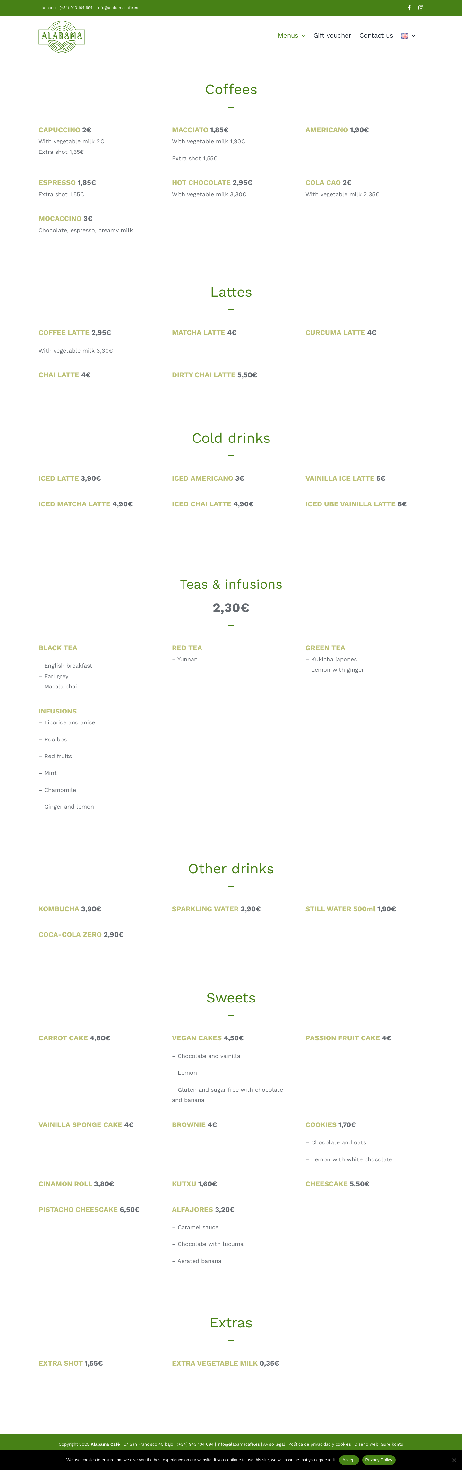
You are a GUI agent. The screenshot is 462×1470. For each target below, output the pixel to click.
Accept (348, 1459)
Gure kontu (392, 1444)
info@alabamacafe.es (117, 7)
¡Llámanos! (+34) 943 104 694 (65, 7)
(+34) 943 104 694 (195, 1444)
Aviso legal (274, 1444)
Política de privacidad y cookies (319, 1444)
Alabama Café (105, 1444)
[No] (454, 1460)
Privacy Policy (378, 1459)
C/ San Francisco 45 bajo (148, 1444)
